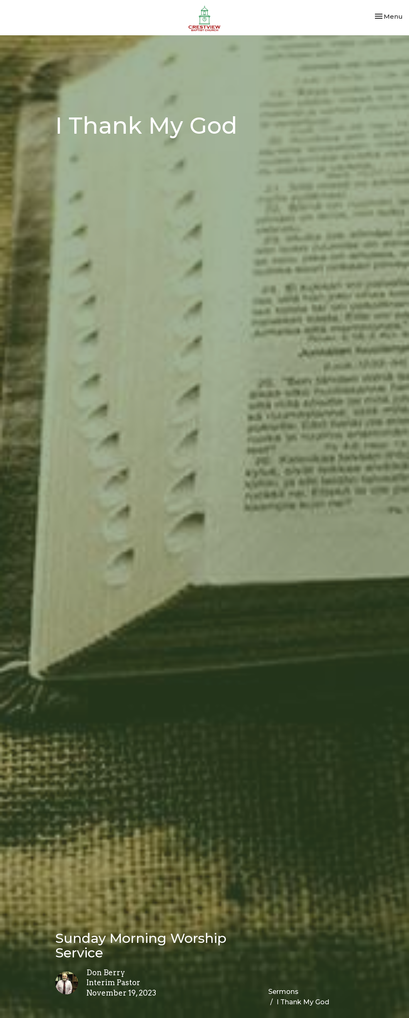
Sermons (283, 992)
